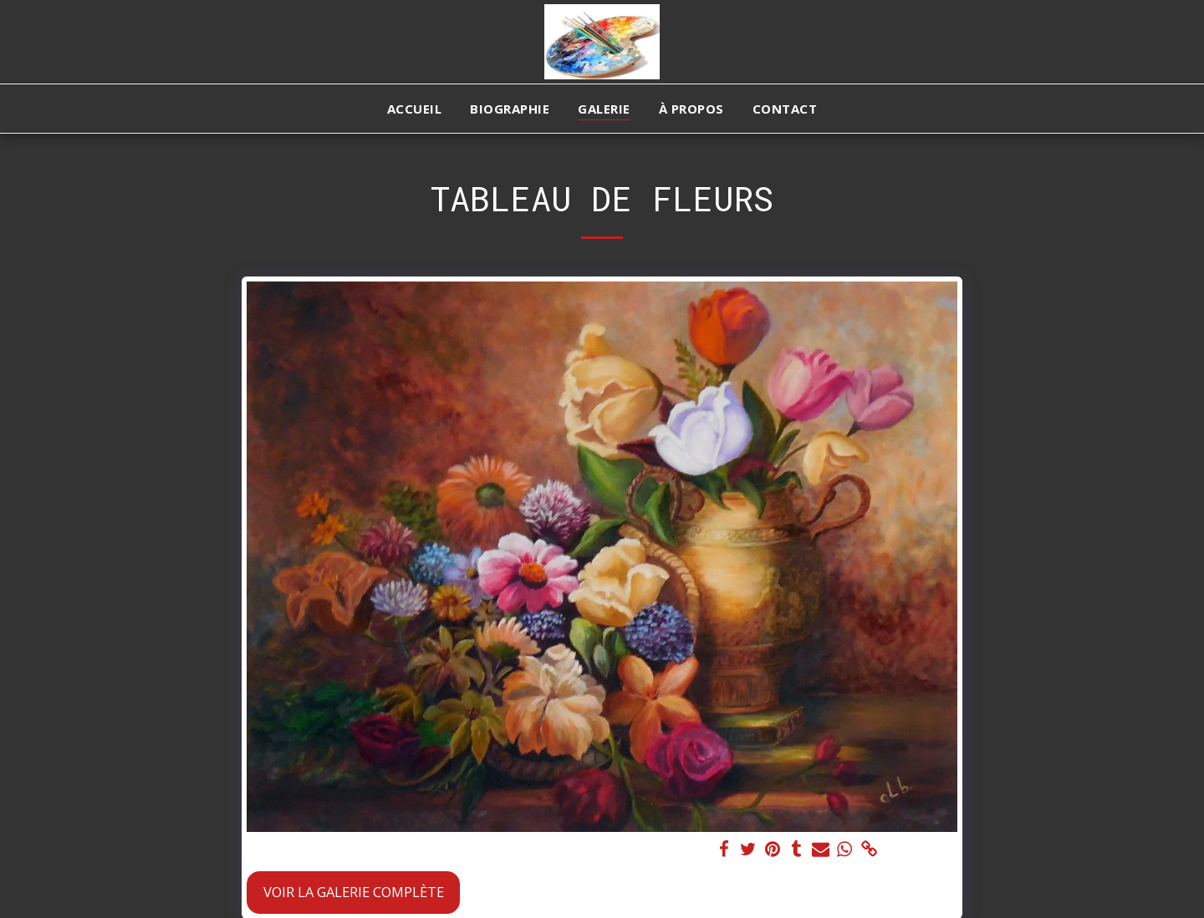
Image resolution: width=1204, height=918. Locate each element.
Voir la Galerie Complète (353, 891)
